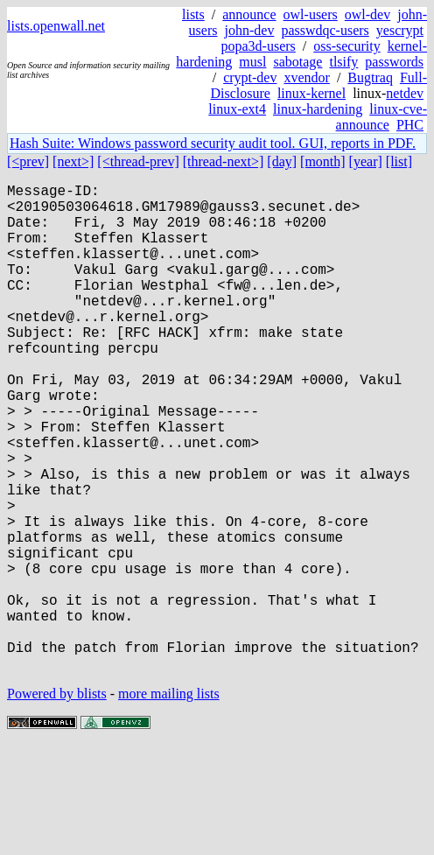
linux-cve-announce (381, 117)
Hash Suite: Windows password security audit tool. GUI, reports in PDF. (213, 143)
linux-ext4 (237, 109)
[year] (365, 161)
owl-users (311, 14)
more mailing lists (169, 802)
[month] (323, 161)
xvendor (306, 77)
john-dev (250, 30)
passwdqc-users (324, 30)
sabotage (297, 61)
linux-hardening (317, 109)
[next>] (73, 161)
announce (249, 14)
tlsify (343, 61)
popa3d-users (257, 46)
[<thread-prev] (137, 161)
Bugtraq (370, 77)
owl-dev (367, 14)
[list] (399, 161)
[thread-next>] (223, 161)
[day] (282, 161)
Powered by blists (57, 802)
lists (193, 14)
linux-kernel (311, 93)
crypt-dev (249, 77)
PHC (410, 124)
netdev (405, 93)
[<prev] (28, 161)
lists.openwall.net (56, 25)
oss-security (346, 46)
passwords (394, 61)
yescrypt (400, 30)
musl (252, 61)
